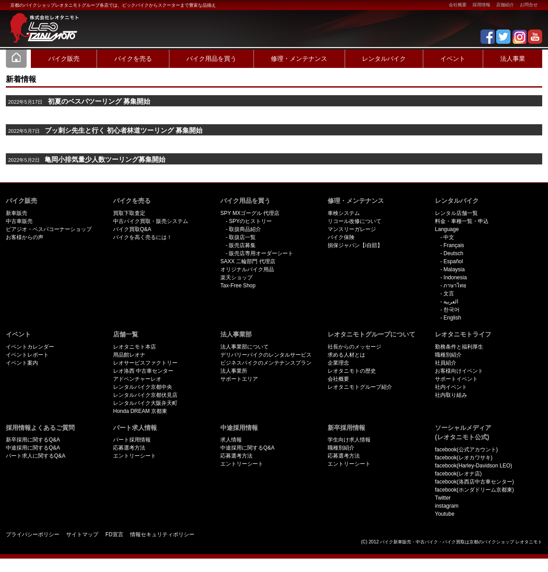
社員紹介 (445, 363)
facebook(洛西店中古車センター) (474, 482)
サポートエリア (239, 379)
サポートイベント (456, 379)
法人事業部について (244, 347)
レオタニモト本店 (134, 347)
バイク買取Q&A (132, 229)
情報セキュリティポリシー (162, 534)
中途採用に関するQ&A (33, 448)
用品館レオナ (129, 355)
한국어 (451, 310)
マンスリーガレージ (352, 229)
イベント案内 (22, 363)
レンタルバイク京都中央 (142, 387)
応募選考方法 (129, 448)
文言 (448, 293)
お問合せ (529, 4)
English (452, 318)
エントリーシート (134, 456)
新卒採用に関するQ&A (33, 440)
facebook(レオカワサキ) (464, 457)
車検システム (344, 213)
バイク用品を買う (211, 58)
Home (16, 58)
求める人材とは (346, 355)
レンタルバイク (384, 58)
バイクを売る (133, 58)
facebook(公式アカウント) (466, 449)
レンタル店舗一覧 (456, 213)
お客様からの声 (24, 237)
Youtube (445, 514)
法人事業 (512, 58)
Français (453, 245)
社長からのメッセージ (354, 347)
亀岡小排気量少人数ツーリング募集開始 (105, 159)
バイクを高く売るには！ (142, 237)
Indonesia (455, 277)
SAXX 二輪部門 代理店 (247, 261)
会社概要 (458, 4)
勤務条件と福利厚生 (459, 347)
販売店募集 (242, 245)
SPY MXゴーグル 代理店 (249, 213)
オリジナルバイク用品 (247, 269)
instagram (447, 506)
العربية (450, 302)
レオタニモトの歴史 (352, 371)
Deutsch (453, 253)
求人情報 (231, 440)
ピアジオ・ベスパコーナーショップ (49, 229)
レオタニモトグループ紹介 (360, 387)
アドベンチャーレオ (137, 379)
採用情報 (481, 4)
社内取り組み (451, 395)
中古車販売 (19, 221)
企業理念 (338, 363)
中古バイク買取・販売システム (150, 221)
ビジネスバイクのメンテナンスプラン (266, 363)
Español (453, 261)
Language (447, 229)
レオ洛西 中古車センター (143, 371)
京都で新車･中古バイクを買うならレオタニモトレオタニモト (41, 22)
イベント (452, 58)
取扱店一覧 (242, 237)
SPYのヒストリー (250, 221)
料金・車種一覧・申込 (462, 221)
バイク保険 (341, 237)
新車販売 (16, 213)
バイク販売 (64, 58)
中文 (448, 237)
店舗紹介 (505, 4)
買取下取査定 (129, 213)
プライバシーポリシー (32, 534)
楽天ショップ (236, 277)
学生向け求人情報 (349, 440)
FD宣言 (114, 534)
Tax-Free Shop (238, 285)
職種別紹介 (448, 355)
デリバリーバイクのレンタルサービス (266, 355)
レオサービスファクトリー (145, 363)
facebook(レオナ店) (458, 474)
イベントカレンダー (30, 347)
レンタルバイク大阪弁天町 (145, 403)
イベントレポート (27, 355)
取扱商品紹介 (245, 229)
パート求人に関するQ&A (35, 456)
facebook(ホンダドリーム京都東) (474, 490)
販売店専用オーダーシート (261, 253)
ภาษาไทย (454, 285)
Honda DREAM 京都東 (140, 411)
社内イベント (451, 387)
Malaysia (453, 269)
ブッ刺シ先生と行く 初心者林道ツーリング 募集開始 (123, 130)
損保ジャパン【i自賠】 (355, 245)
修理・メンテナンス (299, 58)
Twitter (443, 498)
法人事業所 (233, 371)
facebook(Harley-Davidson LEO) (473, 466)
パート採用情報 (132, 440)
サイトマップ (82, 534)
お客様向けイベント (459, 371)
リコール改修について (354, 221)
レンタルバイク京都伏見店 (145, 395)
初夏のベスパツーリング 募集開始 (99, 101)
